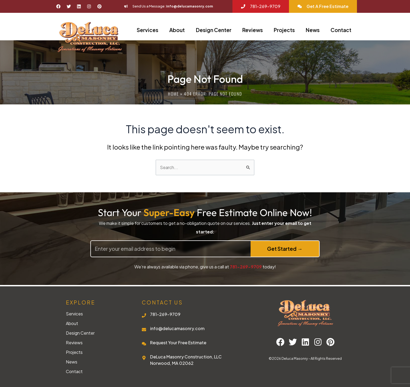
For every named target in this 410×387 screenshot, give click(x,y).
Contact (341, 30)
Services (147, 30)
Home (173, 94)
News (313, 30)
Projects (284, 30)
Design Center (213, 30)
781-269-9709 (246, 266)
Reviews (252, 30)
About (177, 30)
